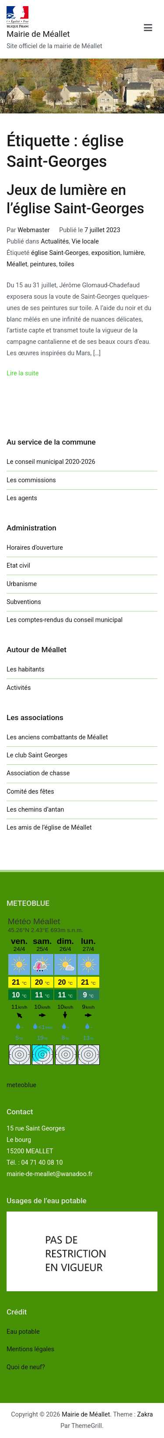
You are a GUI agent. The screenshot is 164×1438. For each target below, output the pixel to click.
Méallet (17, 264)
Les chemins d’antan (35, 809)
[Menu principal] (148, 29)
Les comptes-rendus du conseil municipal (64, 620)
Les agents (22, 498)
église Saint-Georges (59, 253)
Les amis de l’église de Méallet (49, 827)
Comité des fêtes (30, 791)
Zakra (145, 1414)
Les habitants (25, 669)
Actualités (55, 241)
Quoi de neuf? (26, 1367)
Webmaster (33, 230)
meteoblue (21, 1085)
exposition (105, 253)
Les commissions (31, 480)
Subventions (24, 602)
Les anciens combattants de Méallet (57, 737)
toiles (66, 264)
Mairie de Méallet (38, 34)
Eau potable (23, 1332)
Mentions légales (30, 1349)
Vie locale (85, 241)
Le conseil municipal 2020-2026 (51, 462)
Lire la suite (22, 373)
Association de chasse (38, 773)
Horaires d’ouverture (35, 547)
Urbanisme (22, 584)
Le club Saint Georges (37, 755)
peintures (43, 264)
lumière (133, 253)
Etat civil (18, 565)
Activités (19, 688)
